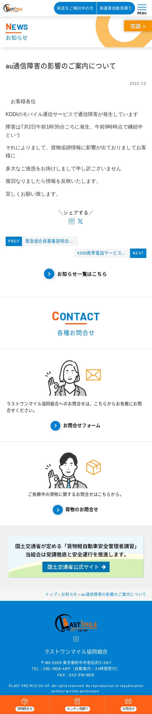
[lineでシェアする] (71, 221)
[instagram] (76, 639)
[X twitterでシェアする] (80, 221)
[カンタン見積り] (77, 704)
